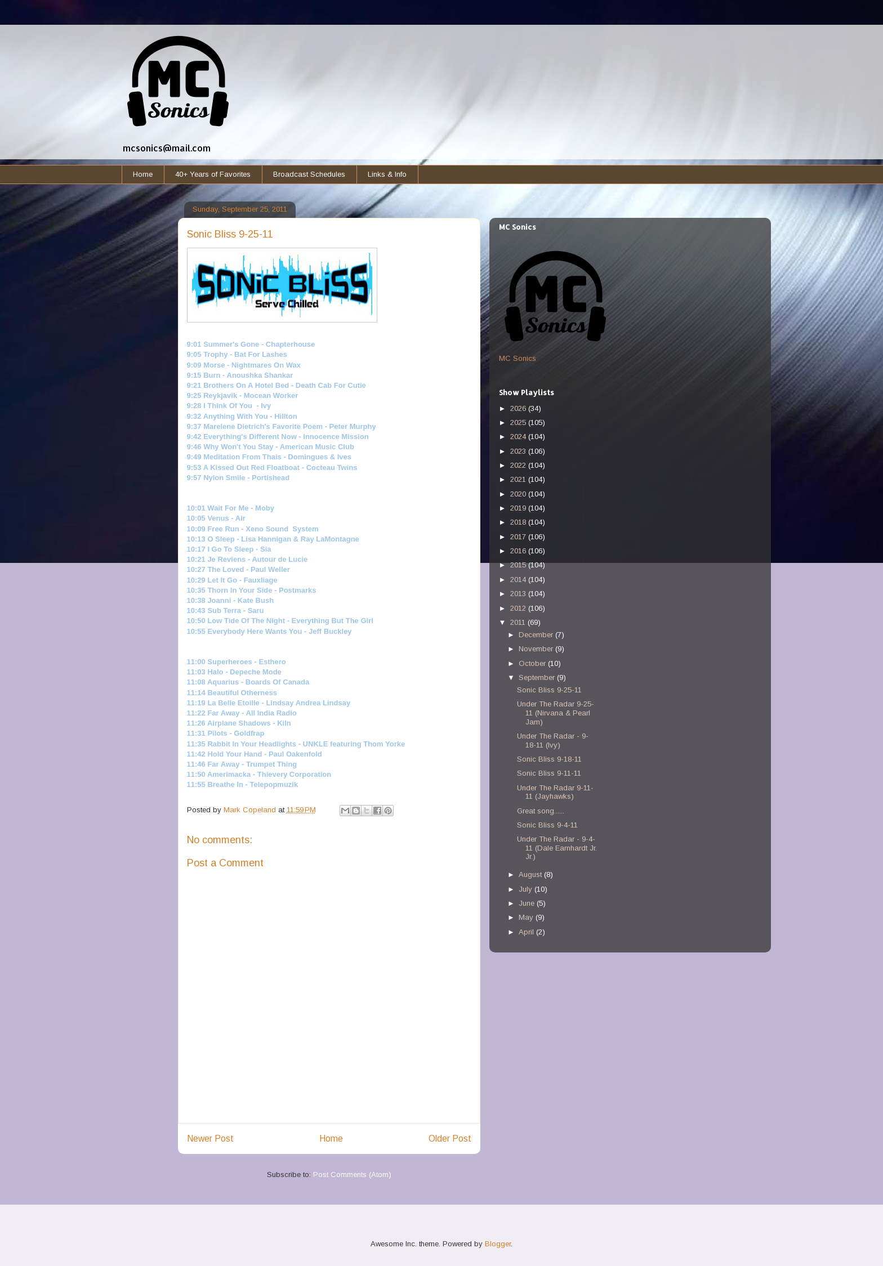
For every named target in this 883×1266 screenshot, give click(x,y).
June (528, 903)
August (531, 874)
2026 (519, 408)
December (537, 634)
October (533, 663)
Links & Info (387, 174)
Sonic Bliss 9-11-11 (549, 773)
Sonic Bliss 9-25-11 (549, 690)
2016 (519, 551)
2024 (519, 436)
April (527, 932)
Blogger (498, 1244)
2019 (519, 508)
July (526, 889)
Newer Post (210, 1138)
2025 (519, 422)
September (538, 677)
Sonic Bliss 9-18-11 (549, 759)
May (527, 917)
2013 (519, 593)
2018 (519, 522)
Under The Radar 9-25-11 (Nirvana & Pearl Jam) (555, 713)
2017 (519, 537)
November (537, 649)
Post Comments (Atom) (352, 1174)
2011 (519, 622)
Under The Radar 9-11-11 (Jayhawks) (555, 792)
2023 (519, 451)
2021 (519, 479)
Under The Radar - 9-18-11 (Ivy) (552, 740)
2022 (519, 465)
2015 (519, 565)
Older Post (450, 1138)
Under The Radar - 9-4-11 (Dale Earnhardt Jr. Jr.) (557, 848)
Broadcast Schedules (309, 174)
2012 (519, 608)
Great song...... (540, 811)
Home (143, 174)
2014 (519, 579)
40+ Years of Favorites (213, 174)
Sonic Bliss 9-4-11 (547, 825)
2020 (519, 494)
